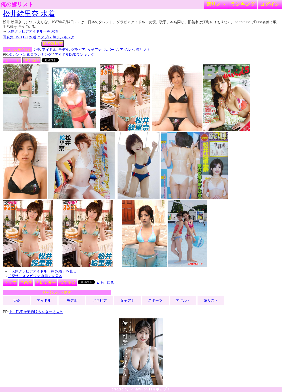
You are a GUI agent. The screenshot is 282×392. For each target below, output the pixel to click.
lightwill (136, 389)
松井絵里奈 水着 (29, 14)
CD (25, 37)
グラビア (78, 50)
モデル (63, 50)
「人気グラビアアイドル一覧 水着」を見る (42, 271)
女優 (36, 50)
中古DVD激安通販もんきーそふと (36, 312)
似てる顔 (31, 60)
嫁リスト (216, 4)
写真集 (8, 37)
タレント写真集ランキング (30, 54)
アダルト (127, 50)
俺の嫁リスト (17, 4)
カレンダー (46, 282)
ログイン (270, 4)
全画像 (26, 282)
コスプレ (44, 37)
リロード (12, 60)
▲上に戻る (105, 283)
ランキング (243, 4)
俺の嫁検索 (53, 43)
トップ (10, 282)
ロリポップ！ (159, 389)
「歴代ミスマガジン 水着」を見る (35, 276)
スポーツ (111, 50)
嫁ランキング (63, 37)
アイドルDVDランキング (75, 54)
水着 (32, 37)
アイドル (49, 50)
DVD (18, 37)
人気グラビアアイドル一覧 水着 (32, 31)
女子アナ (94, 50)
